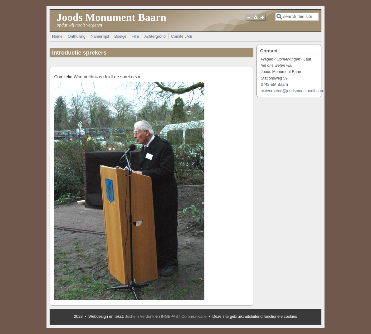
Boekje (120, 36)
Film (135, 36)
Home (57, 36)
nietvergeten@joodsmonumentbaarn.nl (294, 91)
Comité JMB (182, 36)
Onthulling (76, 36)
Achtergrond (155, 36)
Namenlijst (100, 36)
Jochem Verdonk (139, 316)
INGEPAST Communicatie (184, 316)
